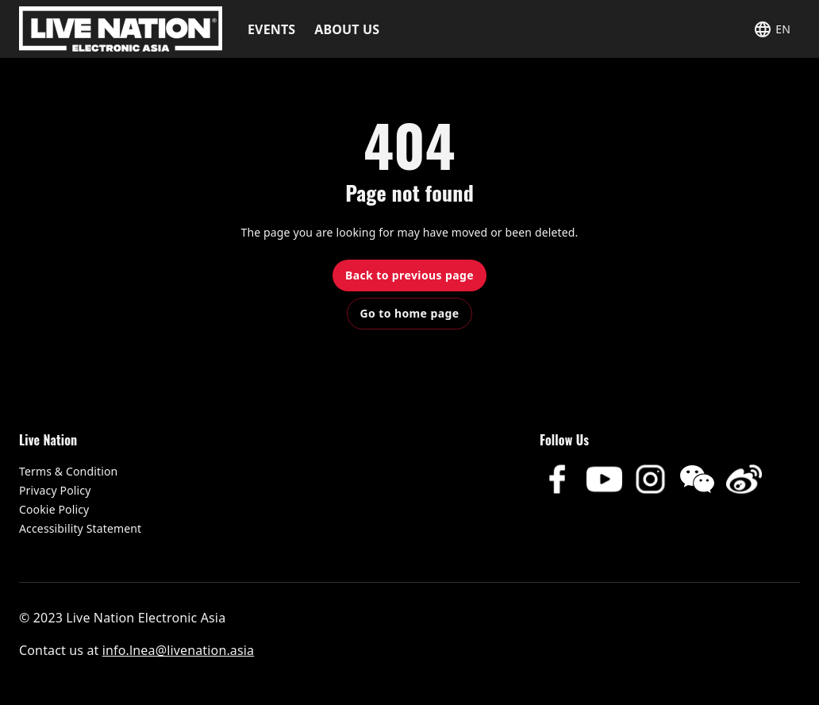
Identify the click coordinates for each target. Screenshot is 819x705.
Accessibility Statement (80, 528)
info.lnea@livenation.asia (178, 650)
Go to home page (409, 313)
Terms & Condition (68, 471)
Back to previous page (409, 275)
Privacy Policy (54, 490)
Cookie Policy (54, 509)
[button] (772, 29)
